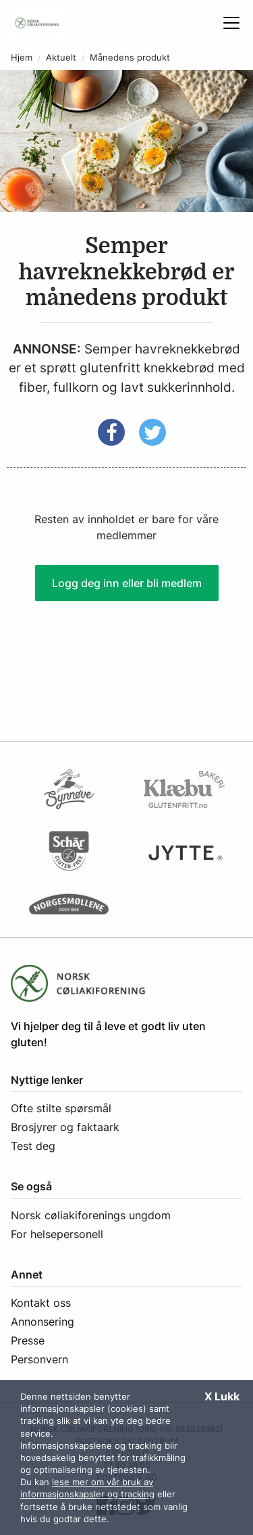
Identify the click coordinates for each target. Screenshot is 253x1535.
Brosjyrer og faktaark (65, 1127)
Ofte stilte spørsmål (61, 1108)
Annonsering (42, 1321)
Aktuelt (61, 58)
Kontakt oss (41, 1302)
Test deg (33, 1146)
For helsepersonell (57, 1234)
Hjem (21, 58)
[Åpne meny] (231, 23)
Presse (28, 1340)
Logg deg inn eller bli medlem (127, 583)
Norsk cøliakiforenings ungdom (91, 1215)
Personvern (39, 1359)
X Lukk (222, 1396)
